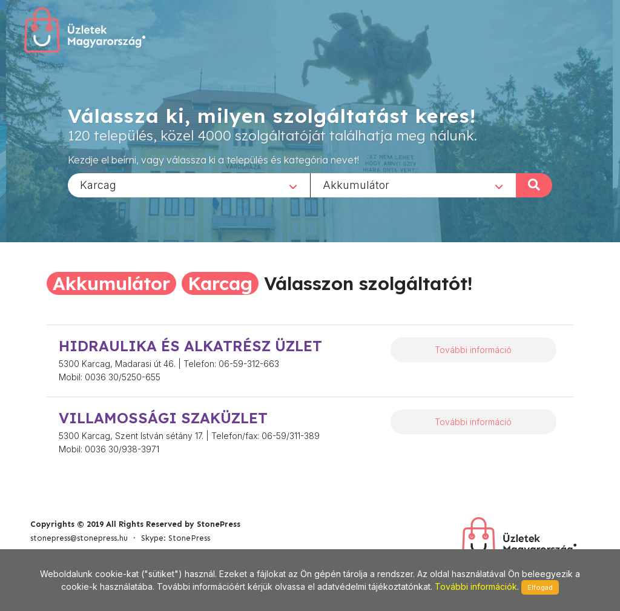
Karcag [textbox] (98, 184)
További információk (476, 586)
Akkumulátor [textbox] (356, 184)
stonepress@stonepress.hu (79, 538)
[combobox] (189, 185)
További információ (473, 350)
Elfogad (540, 587)
